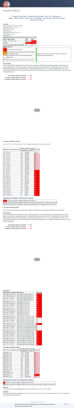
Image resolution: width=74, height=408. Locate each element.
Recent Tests (29, 18)
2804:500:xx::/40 (16, 32)
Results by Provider (36, 20)
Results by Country (59, 18)
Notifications (56, 16)
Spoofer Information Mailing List (34, 393)
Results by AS (47, 18)
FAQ (46, 16)
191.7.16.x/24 (15, 27)
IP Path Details (47, 68)
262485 (12, 29)
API (50, 16)
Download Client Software (36, 16)
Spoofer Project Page (20, 16)
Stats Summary (19, 18)
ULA (15, 41)
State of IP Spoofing (41, 389)
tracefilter (7, 210)
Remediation (38, 18)
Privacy (66, 404)
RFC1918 (10, 41)
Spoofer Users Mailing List (63, 393)
